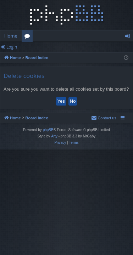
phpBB (48, 130)
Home (10, 36)
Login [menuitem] (129, 37)
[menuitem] (103, 118)
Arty (54, 136)
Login (11, 47)
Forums (28, 37)
